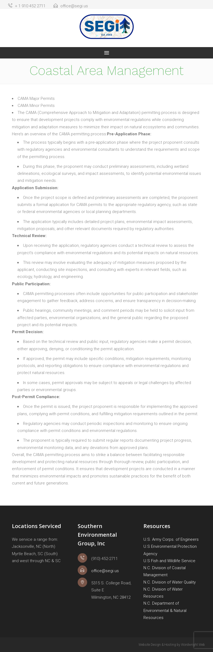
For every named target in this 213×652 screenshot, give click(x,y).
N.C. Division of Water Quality (169, 582)
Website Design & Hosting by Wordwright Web (172, 645)
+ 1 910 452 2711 (26, 6)
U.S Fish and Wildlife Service (169, 560)
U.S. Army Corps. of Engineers (171, 539)
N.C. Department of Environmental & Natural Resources (164, 610)
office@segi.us (71, 6)
